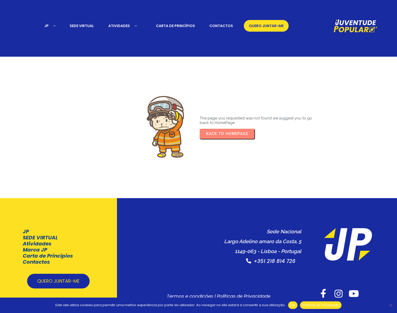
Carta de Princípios (48, 249)
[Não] (390, 305)
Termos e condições (180, 294)
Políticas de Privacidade (234, 294)
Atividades (37, 237)
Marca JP (35, 243)
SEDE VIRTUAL (40, 231)
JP (26, 224)
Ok (293, 305)
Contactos (36, 255)
